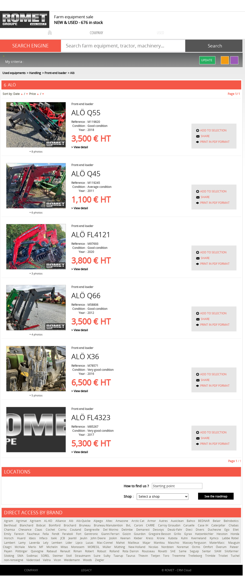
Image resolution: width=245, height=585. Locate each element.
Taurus (131, 556)
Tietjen (156, 556)
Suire (97, 556)
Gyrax (188, 534)
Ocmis (196, 547)
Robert (90, 551)
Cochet (51, 530)
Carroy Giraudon (169, 525)
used (160, 32)
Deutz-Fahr (175, 530)
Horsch (9, 538)
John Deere (99, 538)
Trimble (210, 556)
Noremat (183, 547)
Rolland (114, 551)
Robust (102, 551)
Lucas (90, 543)
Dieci (190, 530)
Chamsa (10, 530)
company (96, 32)
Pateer (234, 547)
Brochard (70, 525)
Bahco (191, 521)
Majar (147, 543)
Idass (33, 538)
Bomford (55, 525)
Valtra (47, 560)
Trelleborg (195, 556)
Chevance (25, 530)
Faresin (19, 534)
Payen (8, 551)
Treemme (179, 556)
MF (41, 547)
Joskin (113, 538)
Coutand (76, 530)
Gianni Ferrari (110, 534)
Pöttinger (21, 551)
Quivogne (37, 551)
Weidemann (72, 560)
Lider (69, 543)
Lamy (22, 543)
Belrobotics (231, 521)
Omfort (208, 547)
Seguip (195, 551)
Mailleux (134, 543)
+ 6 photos (35, 212)
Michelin (52, 547)
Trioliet (223, 556)
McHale (20, 547)
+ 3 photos (35, 273)
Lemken (57, 543)
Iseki (54, 538)
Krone (161, 538)
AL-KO (48, 521)
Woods (88, 560)
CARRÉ (151, 525)
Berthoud (10, 525)
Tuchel (235, 556)
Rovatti (163, 551)
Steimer (58, 556)
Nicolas (154, 547)
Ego (227, 530)
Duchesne (215, 530)
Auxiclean (177, 521)
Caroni (139, 525)
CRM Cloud (184, 570)
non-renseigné (14, 560)
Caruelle (189, 525)
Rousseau (149, 551)
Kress (150, 538)
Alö (71, 521)
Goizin (127, 534)
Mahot (121, 543)
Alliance (61, 521)
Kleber (139, 538)
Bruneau (85, 525)
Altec (109, 521)
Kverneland (199, 538)
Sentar (207, 551)
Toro (166, 556)
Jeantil (73, 538)
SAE (173, 551)
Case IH (203, 525)
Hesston (222, 534)
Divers (200, 530)
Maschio (174, 543)
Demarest (143, 530)
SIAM (218, 551)
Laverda (35, 543)
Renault (65, 551)
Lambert (10, 543)
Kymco (215, 538)
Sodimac (33, 556)
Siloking (9, 556)
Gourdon (140, 534)
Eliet (236, 530)
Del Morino (111, 530)
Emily (8, 534)
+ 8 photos (35, 151)
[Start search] (213, 46)
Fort (79, 534)
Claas (39, 530)
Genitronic (91, 534)
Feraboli (68, 534)
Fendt (56, 534)
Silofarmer (232, 551)
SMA (20, 556)
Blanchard (27, 525)
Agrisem (36, 521)
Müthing (120, 547)
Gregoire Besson (160, 534)
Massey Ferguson (195, 543)
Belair (217, 521)
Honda (235, 534)
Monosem (78, 547)
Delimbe (128, 530)
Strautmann (83, 556)
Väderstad (33, 560)
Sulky (107, 556)
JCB (63, 538)
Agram (9, 521)
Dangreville (92, 530)
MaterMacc (217, 543)
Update (206, 60)
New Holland (137, 547)
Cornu (63, 530)
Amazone (122, 521)
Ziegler (99, 560)
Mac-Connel (105, 543)
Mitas (65, 547)
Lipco (79, 543)
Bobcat (41, 525)
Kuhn (185, 538)
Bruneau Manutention (109, 525)
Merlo (32, 547)
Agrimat (21, 521)
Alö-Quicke (83, 521)
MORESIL (94, 547)
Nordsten (167, 547)
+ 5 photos (35, 395)
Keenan (126, 538)
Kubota (173, 538)
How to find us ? (136, 486)
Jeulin (84, 538)
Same (183, 551)
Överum (221, 547)
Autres (163, 521)
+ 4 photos (35, 334)
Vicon (58, 560)
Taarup (118, 556)
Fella (46, 534)
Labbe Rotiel (230, 538)
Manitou (160, 543)
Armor (152, 521)
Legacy (86, 570)
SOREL (45, 556)
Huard (22, 538)
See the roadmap (215, 496)
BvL (129, 525)
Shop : (129, 496)
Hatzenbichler (204, 534)
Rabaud (52, 551)
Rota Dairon (130, 551)
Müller (107, 547)
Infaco (44, 538)
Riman (78, 551)
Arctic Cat (138, 521)
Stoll (69, 556)
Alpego (99, 521)
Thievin (143, 556)
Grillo (178, 534)
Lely (46, 543)
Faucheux (33, 534)
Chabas (234, 525)
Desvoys (159, 530)
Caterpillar (218, 525)
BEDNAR (204, 521)
